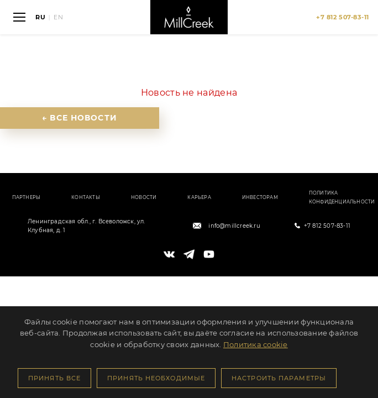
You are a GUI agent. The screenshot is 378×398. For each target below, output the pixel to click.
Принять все (54, 378)
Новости (143, 197)
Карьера (199, 197)
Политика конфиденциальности (342, 197)
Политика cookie (255, 344)
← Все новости (79, 118)
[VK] (169, 254)
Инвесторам (260, 197)
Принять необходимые (156, 378)
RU (40, 17)
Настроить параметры (279, 378)
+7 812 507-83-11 (327, 225)
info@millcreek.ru (234, 225)
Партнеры (26, 197)
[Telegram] (189, 254)
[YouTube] (208, 254)
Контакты (85, 197)
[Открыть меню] (19, 17)
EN (59, 17)
